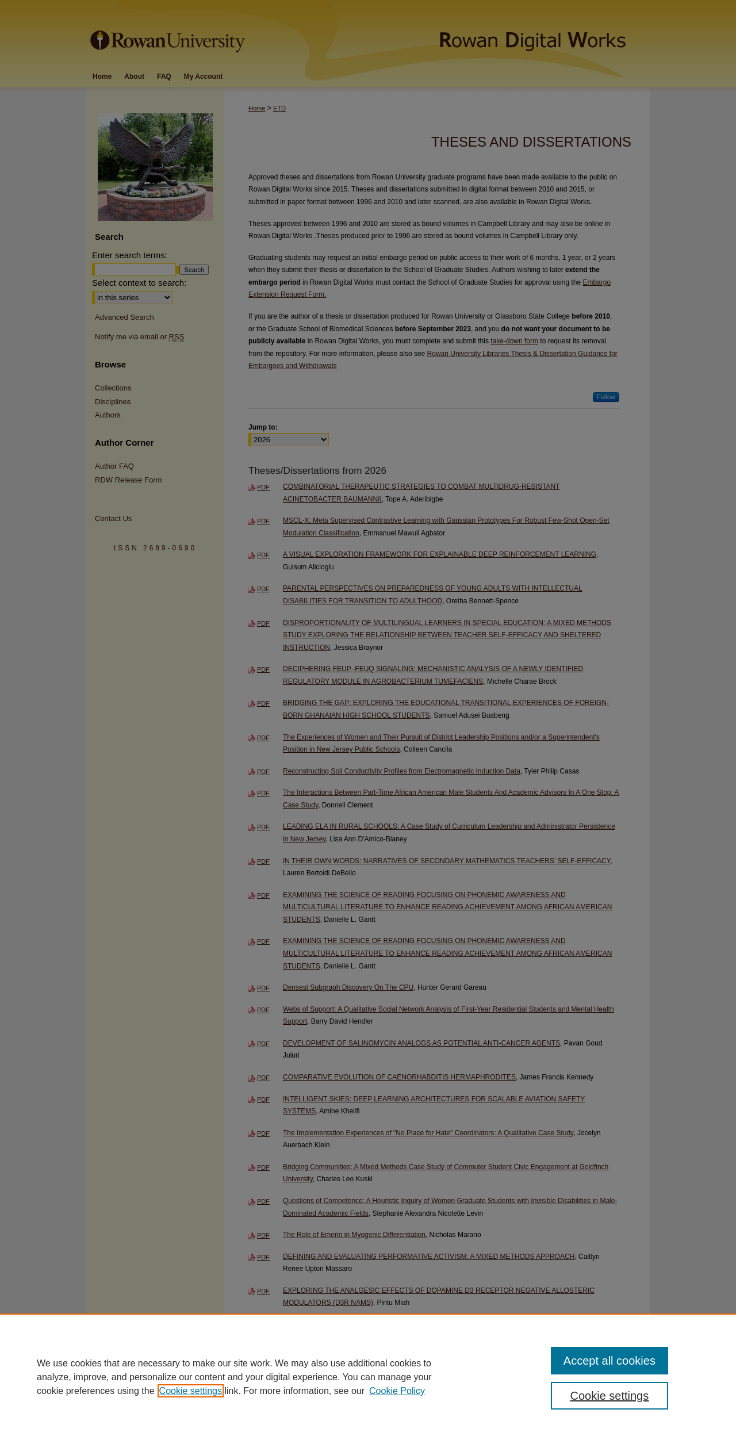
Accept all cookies (610, 1360)
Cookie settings (190, 1391)
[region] (368, 1376)
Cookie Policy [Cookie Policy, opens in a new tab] (397, 1391)
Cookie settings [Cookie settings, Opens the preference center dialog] (609, 1395)
